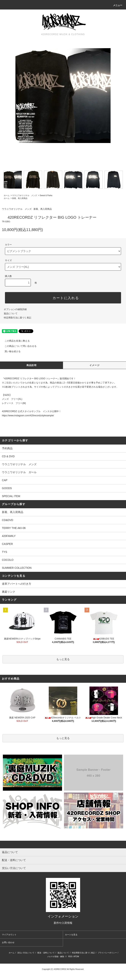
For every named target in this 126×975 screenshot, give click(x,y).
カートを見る (71, 934)
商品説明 (31, 365)
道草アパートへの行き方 (16, 583)
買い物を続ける (10, 351)
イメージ (94, 365)
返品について (11, 313)
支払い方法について (25, 953)
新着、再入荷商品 (19, 198)
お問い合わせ (8, 942)
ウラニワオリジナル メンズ (24, 195)
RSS (70, 956)
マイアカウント (9, 934)
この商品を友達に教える (15, 340)
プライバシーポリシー (107, 953)
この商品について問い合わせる (18, 346)
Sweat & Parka (46, 195)
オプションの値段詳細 (15, 309)
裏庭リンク (8, 591)
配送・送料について (46, 953)
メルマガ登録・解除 (55, 956)
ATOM (76, 956)
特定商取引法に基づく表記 (17, 317)
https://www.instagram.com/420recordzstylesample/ (28, 415)
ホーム (7, 195)
